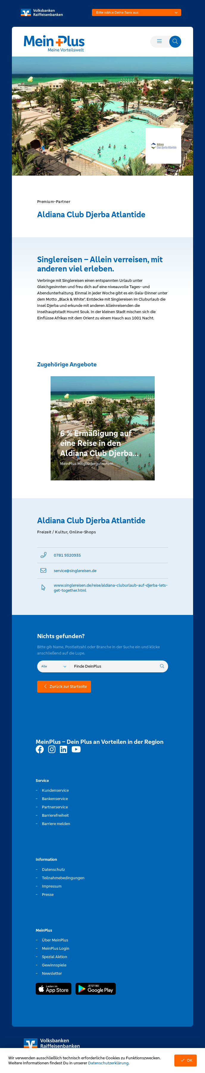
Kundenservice (55, 790)
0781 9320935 (67, 555)
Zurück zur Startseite (64, 686)
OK (186, 1060)
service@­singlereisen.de (75, 570)
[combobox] (136, 12)
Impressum (52, 886)
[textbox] (136, 12)
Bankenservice (55, 798)
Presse (48, 894)
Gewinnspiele (54, 965)
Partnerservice (55, 807)
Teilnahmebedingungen (63, 877)
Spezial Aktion (54, 956)
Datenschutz (53, 869)
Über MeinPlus (55, 940)
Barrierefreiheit (55, 815)
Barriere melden (56, 823)
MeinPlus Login (55, 948)
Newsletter (52, 973)
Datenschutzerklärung (108, 1063)
